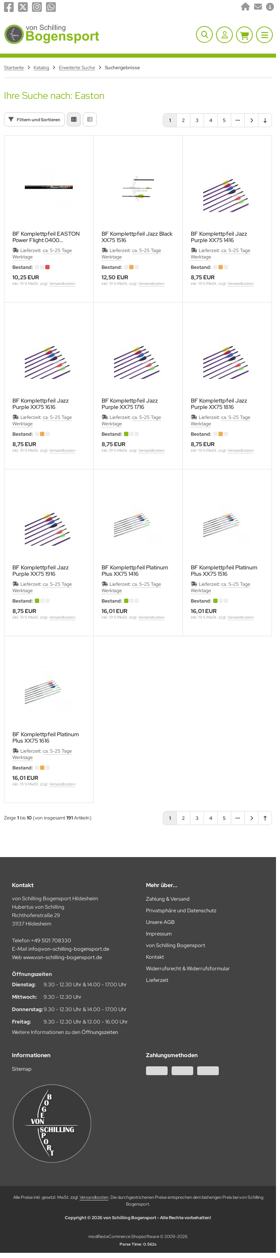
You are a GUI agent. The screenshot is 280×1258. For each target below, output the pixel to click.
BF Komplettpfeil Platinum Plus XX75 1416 (135, 570)
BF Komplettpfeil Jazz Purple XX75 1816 (219, 403)
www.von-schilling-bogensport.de (62, 957)
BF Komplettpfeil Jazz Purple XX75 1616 (40, 403)
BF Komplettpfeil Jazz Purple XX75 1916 (40, 570)
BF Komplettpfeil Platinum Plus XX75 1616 (45, 737)
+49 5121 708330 (51, 940)
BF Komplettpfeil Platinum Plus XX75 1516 (224, 570)
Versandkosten (62, 283)
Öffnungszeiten (100, 1032)
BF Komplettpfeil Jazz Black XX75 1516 (137, 236)
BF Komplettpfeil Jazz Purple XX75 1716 (130, 403)
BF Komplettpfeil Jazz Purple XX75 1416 (219, 236)
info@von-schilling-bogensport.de (68, 949)
